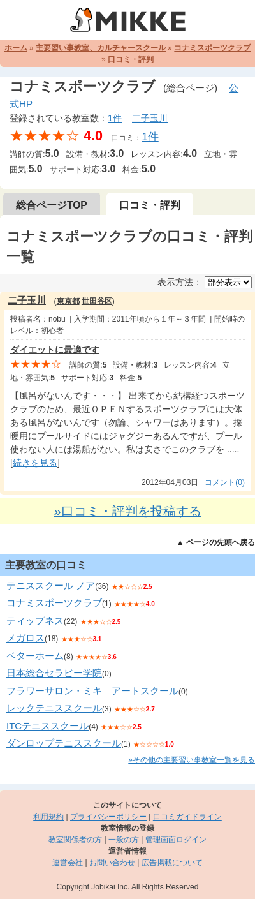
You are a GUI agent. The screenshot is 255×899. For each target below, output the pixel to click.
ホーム (15, 47)
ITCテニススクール (47, 725)
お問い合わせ (112, 862)
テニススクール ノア (50, 585)
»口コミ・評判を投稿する (127, 511)
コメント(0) (225, 482)
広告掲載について (172, 862)
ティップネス (35, 620)
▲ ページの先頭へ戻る (216, 542)
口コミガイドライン (187, 816)
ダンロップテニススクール (63, 743)
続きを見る (35, 462)
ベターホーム (35, 655)
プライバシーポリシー (108, 816)
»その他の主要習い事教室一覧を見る (191, 759)
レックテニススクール (54, 707)
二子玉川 (150, 118)
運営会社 (67, 862)
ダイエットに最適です (54, 350)
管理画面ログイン (176, 839)
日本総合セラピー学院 (54, 672)
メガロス (25, 637)
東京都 (68, 301)
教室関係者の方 (75, 839)
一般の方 (123, 839)
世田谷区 (97, 301)
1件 (115, 118)
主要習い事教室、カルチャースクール (101, 47)
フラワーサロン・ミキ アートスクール (92, 690)
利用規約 (48, 816)
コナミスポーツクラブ (212, 47)
